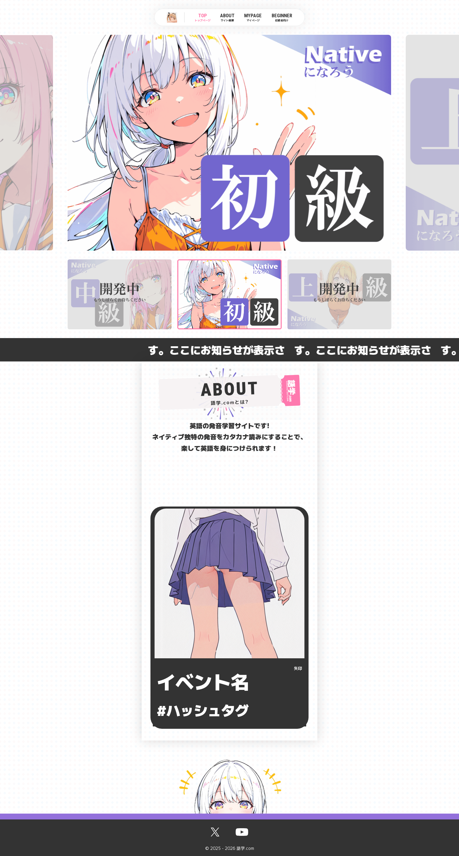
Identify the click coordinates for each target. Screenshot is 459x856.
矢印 (298, 668)
